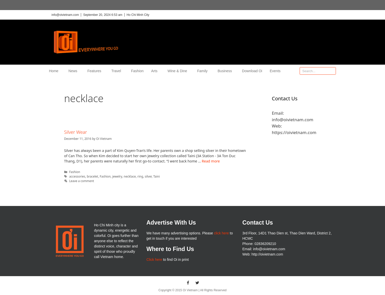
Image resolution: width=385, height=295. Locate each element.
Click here (154, 260)
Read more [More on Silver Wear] (211, 161)
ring (140, 176)
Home (55, 70)
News (74, 70)
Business (226, 70)
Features (95, 70)
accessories (77, 176)
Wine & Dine (178, 70)
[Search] (332, 70)
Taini (156, 176)
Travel (117, 70)
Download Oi (252, 71)
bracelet (92, 176)
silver (148, 176)
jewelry (117, 176)
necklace (130, 176)
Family (203, 70)
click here (221, 233)
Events (275, 71)
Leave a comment (81, 181)
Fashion (137, 71)
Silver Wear (75, 132)
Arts (155, 70)
